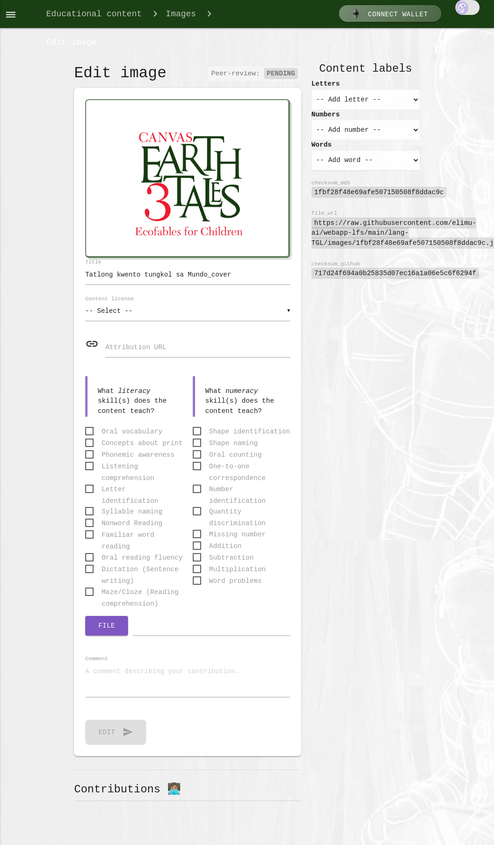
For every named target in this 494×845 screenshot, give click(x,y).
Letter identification (130, 494)
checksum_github (335, 267)
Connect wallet (389, 15)
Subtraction (231, 563)
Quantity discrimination (237, 517)
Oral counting (235, 459)
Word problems (235, 586)
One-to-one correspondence (237, 471)
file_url (324, 216)
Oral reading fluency (142, 563)
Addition (225, 551)
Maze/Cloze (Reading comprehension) (140, 597)
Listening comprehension (128, 471)
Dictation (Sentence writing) (140, 575)
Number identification (237, 494)
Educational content (94, 14)
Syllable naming (132, 516)
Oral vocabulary (132, 436)
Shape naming (233, 448)
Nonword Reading (132, 528)
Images (181, 14)
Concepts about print (142, 448)
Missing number (237, 539)
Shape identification (249, 436)
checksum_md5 (330, 186)
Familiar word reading (128, 540)
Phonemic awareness (138, 459)
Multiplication (237, 574)
